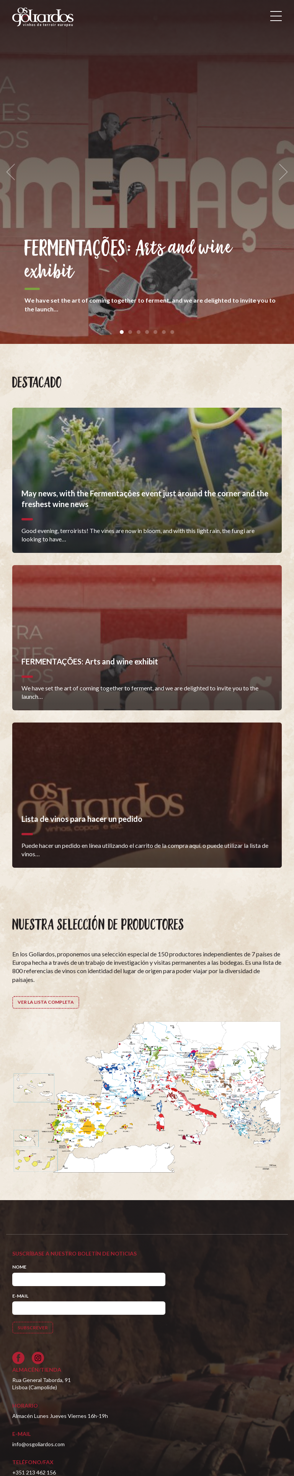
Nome (19, 1267)
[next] (281, 172)
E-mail (20, 1296)
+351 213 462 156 (34, 1472)
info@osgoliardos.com (38, 1444)
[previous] (13, 172)
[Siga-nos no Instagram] (38, 1358)
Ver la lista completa (46, 1002)
